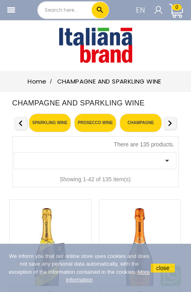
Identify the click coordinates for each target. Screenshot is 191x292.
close (163, 268)
